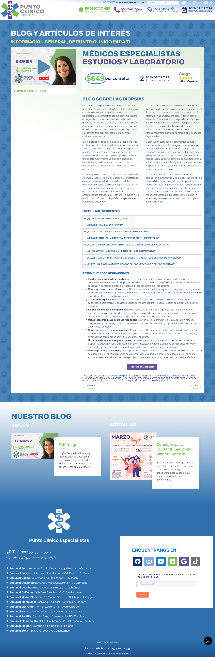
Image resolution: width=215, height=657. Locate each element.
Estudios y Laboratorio (133, 62)
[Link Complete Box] (58, 456)
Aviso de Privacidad (108, 642)
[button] (44, 67)
